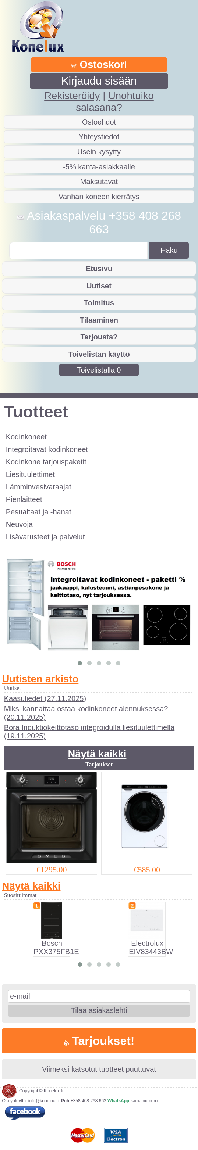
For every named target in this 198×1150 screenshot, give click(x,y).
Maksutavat (99, 181)
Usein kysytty (99, 152)
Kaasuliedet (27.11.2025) (45, 698)
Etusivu (99, 269)
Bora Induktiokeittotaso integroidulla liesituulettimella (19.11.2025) (89, 731)
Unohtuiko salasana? (114, 101)
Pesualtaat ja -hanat (38, 512)
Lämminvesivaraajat (38, 487)
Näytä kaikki (97, 753)
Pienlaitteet (24, 499)
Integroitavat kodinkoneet (47, 449)
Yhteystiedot (99, 137)
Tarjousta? (99, 337)
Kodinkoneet (26, 437)
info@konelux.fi (43, 1100)
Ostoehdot (99, 122)
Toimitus (99, 303)
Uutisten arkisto (40, 678)
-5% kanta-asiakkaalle (99, 167)
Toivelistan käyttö (99, 354)
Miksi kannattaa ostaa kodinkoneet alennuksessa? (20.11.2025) (86, 713)
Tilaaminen (99, 320)
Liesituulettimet (30, 474)
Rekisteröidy (72, 95)
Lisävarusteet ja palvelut (45, 537)
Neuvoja (19, 524)
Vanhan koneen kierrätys (99, 197)
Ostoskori (99, 64)
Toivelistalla (99, 370)
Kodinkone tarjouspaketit (46, 462)
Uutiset (99, 286)
